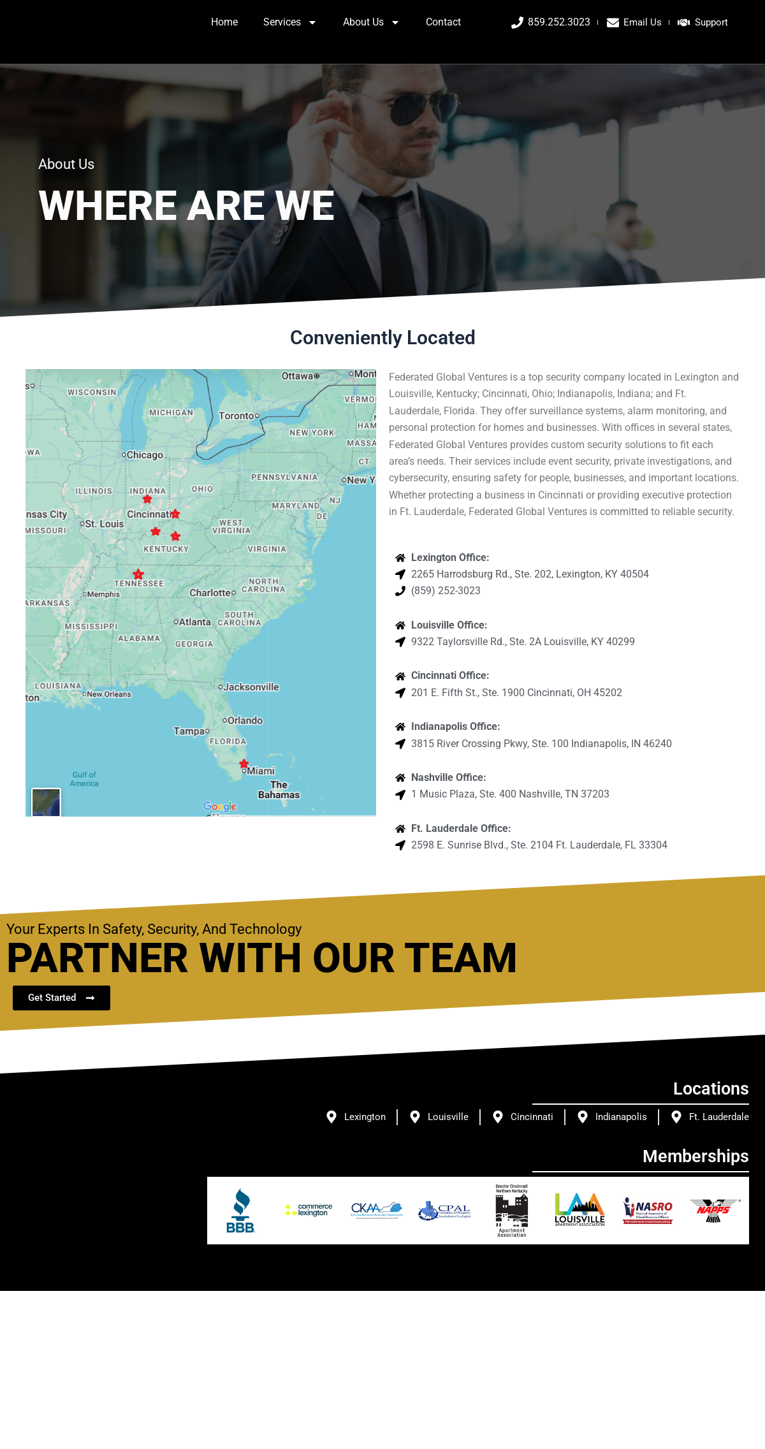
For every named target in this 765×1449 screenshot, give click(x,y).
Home (224, 33)
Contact (443, 33)
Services (290, 33)
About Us (371, 33)
